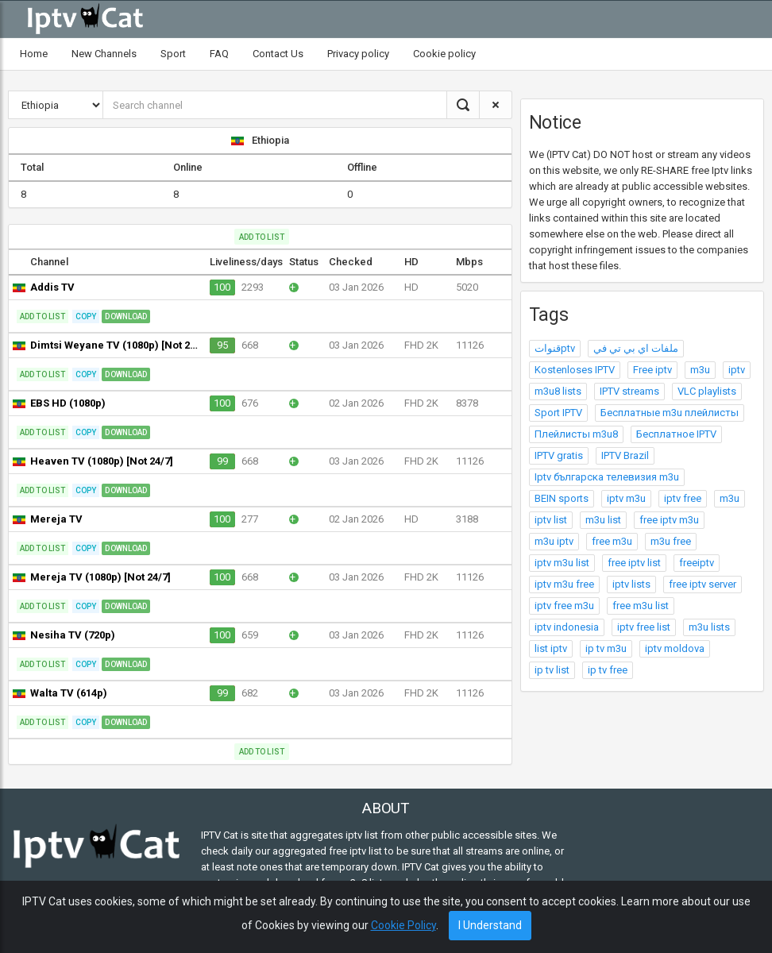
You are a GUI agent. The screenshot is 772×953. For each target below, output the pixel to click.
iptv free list (643, 627)
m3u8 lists (558, 391)
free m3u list (640, 606)
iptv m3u (626, 498)
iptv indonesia (567, 627)
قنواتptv (555, 348)
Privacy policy (358, 54)
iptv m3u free (564, 584)
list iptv (551, 648)
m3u (700, 370)
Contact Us (278, 54)
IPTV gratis (559, 455)
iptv (736, 370)
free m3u (612, 541)
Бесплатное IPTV (676, 434)
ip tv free (607, 670)
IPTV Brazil (625, 455)
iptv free (682, 498)
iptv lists (631, 584)
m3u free (670, 541)
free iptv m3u (669, 520)
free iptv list (634, 563)
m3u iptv (554, 541)
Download (126, 316)
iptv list (551, 520)
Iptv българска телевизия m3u (607, 477)
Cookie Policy (403, 925)
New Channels (104, 54)
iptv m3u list (562, 563)
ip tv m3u (606, 648)
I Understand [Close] (490, 925)
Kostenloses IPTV (575, 370)
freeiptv (696, 563)
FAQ (219, 54)
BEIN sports (562, 498)
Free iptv (652, 370)
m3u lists (709, 627)
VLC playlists (706, 391)
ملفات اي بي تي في (635, 348)
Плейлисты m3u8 (576, 434)
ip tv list (552, 670)
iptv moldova (674, 648)
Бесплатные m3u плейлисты (669, 413)
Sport (173, 54)
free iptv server (702, 584)
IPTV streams (629, 391)
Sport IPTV (558, 413)
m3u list (603, 520)
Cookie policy (444, 54)
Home (34, 54)
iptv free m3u (564, 606)
